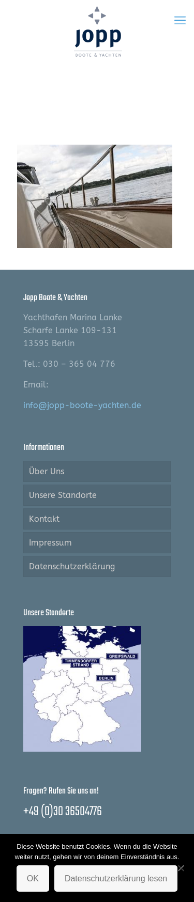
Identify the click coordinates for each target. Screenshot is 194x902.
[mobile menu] (180, 20)
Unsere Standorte (63, 495)
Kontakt (44, 519)
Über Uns (46, 471)
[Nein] (181, 868)
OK (33, 878)
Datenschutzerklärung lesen (116, 878)
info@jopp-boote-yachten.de (82, 405)
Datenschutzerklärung (72, 566)
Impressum (50, 543)
